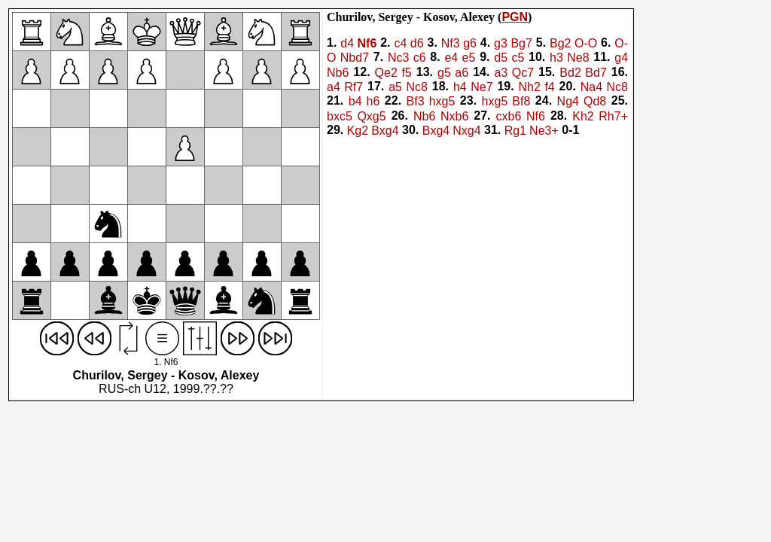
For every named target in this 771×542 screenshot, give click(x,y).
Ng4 (568, 102)
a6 (461, 72)
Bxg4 (384, 130)
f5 (406, 72)
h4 (460, 87)
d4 (347, 43)
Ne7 (481, 87)
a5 (395, 87)
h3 (556, 58)
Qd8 (595, 102)
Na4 (591, 87)
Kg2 (357, 130)
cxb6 (509, 116)
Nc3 (398, 58)
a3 (500, 72)
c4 (400, 43)
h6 (373, 102)
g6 (470, 43)
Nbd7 (354, 58)
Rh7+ (613, 116)
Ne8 (578, 58)
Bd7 (595, 72)
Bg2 (560, 43)
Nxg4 (466, 130)
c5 (517, 58)
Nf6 (367, 43)
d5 (500, 58)
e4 (451, 58)
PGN (514, 17)
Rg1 (515, 130)
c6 (419, 58)
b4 (355, 102)
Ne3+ (544, 130)
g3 (500, 43)
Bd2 (570, 72)
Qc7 (523, 72)
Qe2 (386, 72)
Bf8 (521, 102)
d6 (417, 43)
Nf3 (450, 43)
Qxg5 (371, 116)
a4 (333, 87)
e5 (469, 58)
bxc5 (339, 116)
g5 (444, 72)
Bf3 (416, 102)
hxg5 (442, 102)
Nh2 (530, 87)
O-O (585, 43)
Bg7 (521, 43)
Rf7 (353, 87)
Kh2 (582, 116)
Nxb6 (454, 116)
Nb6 (338, 72)
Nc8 (416, 87)
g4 (621, 58)
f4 (549, 87)
